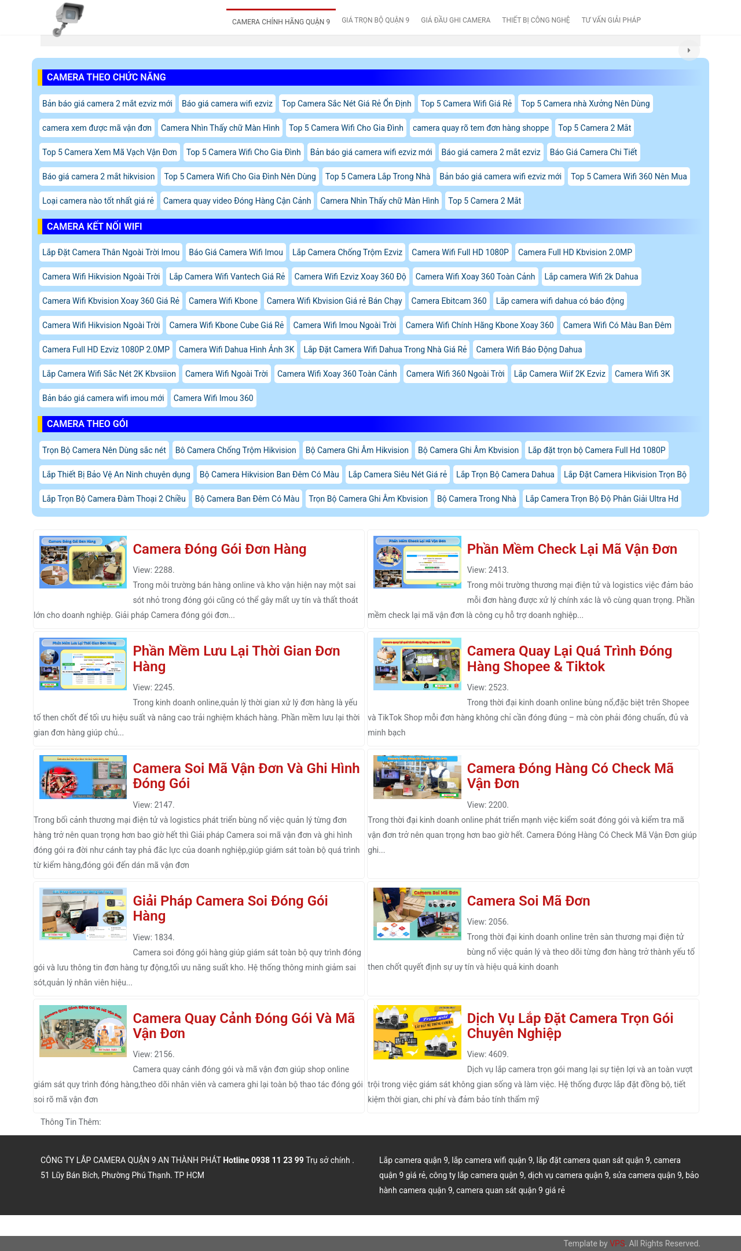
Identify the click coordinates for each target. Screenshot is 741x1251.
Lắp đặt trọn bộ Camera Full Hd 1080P (596, 450)
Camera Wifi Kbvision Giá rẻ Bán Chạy (334, 301)
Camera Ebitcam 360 (449, 301)
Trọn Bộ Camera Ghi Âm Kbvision (368, 498)
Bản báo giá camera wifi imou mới (103, 398)
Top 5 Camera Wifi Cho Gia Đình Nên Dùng (240, 176)
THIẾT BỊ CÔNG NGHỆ (536, 20)
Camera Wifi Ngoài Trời (226, 373)
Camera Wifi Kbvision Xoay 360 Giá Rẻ (110, 301)
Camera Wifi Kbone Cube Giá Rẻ (226, 325)
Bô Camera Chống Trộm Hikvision (235, 450)
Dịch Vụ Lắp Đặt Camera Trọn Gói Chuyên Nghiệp (570, 1026)
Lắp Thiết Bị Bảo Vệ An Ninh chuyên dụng (116, 474)
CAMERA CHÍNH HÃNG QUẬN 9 (281, 22)
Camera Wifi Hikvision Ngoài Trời (101, 276)
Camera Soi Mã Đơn (528, 901)
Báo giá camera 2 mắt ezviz (491, 152)
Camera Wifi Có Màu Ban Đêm (617, 325)
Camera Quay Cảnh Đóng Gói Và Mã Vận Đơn (244, 1026)
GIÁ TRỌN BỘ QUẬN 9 (375, 20)
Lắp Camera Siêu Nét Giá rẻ (398, 474)
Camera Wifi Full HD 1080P (460, 252)
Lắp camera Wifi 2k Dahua (592, 276)
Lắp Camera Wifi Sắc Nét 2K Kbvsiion (109, 373)
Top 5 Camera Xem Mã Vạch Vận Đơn (109, 152)
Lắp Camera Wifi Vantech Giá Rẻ (227, 276)
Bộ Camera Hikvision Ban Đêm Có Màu (269, 474)
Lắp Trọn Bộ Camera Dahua (505, 474)
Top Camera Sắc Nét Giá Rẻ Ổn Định (347, 103)
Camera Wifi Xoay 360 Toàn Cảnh (475, 276)
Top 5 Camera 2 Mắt (594, 128)
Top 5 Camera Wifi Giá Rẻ (466, 103)
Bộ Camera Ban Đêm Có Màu (247, 498)
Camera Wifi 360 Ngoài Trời (455, 373)
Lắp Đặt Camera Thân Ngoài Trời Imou (110, 252)
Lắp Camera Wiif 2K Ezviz (560, 373)
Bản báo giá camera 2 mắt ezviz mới (107, 103)
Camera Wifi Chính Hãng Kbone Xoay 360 (480, 325)
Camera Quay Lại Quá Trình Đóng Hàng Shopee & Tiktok (570, 658)
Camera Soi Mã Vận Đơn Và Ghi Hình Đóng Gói (246, 776)
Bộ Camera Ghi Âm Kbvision (468, 450)
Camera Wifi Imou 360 (214, 398)
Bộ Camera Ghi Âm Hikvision (357, 450)
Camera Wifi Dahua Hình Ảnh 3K (236, 349)
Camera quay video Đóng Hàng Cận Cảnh (237, 200)
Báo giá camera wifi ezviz (227, 103)
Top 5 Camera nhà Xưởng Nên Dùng (585, 103)
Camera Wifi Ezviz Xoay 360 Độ (350, 276)
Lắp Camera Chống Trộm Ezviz (347, 252)
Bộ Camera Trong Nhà (476, 498)
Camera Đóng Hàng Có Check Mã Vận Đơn (570, 776)
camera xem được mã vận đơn (97, 128)
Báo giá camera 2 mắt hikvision (98, 176)
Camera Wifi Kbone (223, 301)
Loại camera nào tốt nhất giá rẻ (98, 200)
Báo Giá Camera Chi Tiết (593, 152)
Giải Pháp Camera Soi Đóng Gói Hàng (230, 908)
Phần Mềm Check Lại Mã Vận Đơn (572, 549)
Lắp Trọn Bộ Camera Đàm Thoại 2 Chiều (114, 498)
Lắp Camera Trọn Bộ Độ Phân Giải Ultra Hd (602, 498)
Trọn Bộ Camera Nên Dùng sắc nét (104, 450)
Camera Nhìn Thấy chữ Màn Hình (220, 128)
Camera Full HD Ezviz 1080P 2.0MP (106, 349)
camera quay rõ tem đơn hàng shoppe (481, 128)
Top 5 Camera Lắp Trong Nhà (377, 176)
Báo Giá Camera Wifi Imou (236, 252)
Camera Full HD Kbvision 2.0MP (575, 252)
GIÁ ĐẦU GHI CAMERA (455, 20)
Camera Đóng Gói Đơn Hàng (219, 549)
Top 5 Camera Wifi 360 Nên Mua (629, 176)
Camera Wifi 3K (642, 373)
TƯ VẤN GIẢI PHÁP (611, 20)
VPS (617, 1243)
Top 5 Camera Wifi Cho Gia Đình (346, 128)
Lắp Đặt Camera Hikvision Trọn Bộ (625, 474)
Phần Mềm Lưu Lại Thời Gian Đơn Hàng (236, 658)
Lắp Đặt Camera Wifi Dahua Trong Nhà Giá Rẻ (385, 349)
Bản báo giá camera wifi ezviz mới (371, 152)
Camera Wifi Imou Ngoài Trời (344, 325)
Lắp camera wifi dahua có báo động (560, 301)
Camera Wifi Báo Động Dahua (529, 349)
